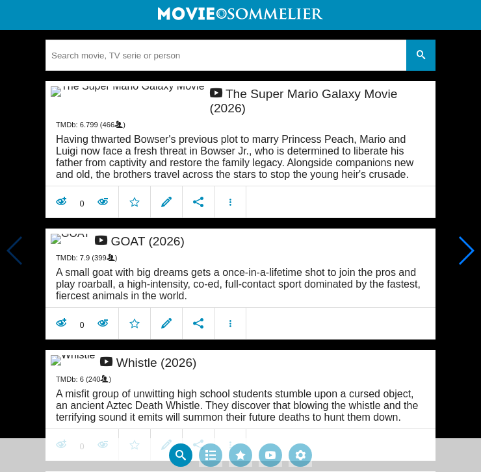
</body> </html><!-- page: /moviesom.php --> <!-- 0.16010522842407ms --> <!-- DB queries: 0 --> (240, 236)
